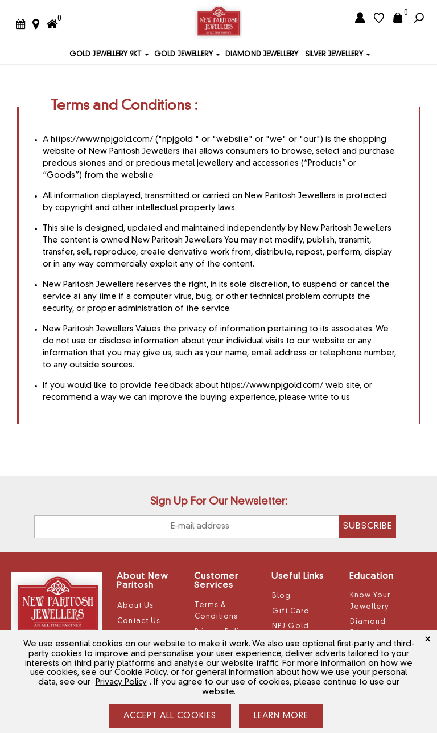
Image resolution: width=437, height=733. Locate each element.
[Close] (427, 639)
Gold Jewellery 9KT (105, 54)
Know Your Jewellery (370, 601)
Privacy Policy (121, 682)
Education (371, 576)
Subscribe (367, 526)
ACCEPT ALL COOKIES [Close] (169, 716)
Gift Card (291, 611)
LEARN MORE (281, 716)
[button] (146, 55)
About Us (135, 606)
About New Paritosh (142, 581)
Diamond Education (369, 628)
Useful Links (297, 576)
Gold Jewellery (183, 54)
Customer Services (216, 581)
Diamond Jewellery (261, 54)
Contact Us (138, 621)
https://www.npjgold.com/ (102, 140)
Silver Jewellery (334, 54)
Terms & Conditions (216, 611)
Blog (281, 596)
